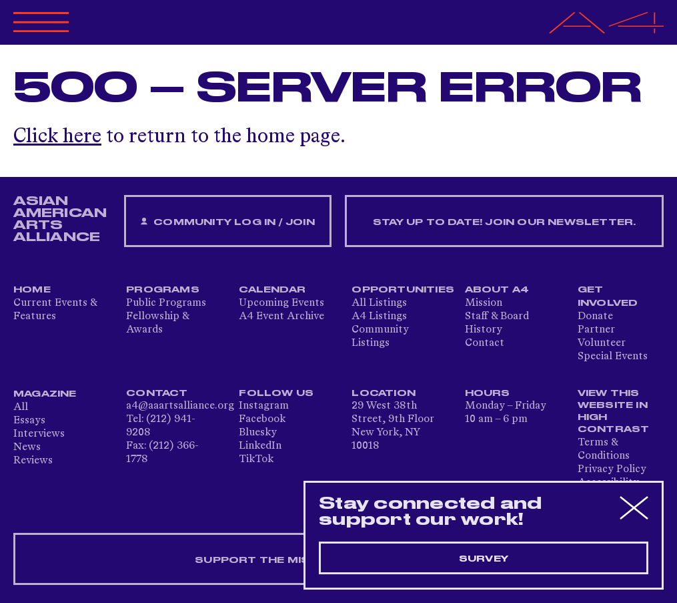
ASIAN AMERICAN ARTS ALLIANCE (60, 219)
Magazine (45, 394)
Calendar (272, 290)
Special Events (613, 356)
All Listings (379, 303)
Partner (596, 330)
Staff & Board (497, 316)
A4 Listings (379, 316)
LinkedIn (260, 446)
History (483, 330)
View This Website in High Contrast (614, 411)
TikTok (256, 459)
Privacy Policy (612, 469)
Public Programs (166, 303)
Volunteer (602, 343)
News (27, 447)
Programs (162, 290)
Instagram (264, 406)
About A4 (497, 290)
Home (32, 290)
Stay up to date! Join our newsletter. (504, 222)
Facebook (262, 419)
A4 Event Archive (281, 316)
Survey (483, 559)
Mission (483, 303)
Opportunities (403, 290)
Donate (595, 316)
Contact (484, 343)
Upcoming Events (281, 303)
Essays (29, 420)
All (20, 407)
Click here (57, 137)
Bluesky (258, 432)
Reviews (33, 460)
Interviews (39, 434)
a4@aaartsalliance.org (180, 406)
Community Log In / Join (227, 222)
